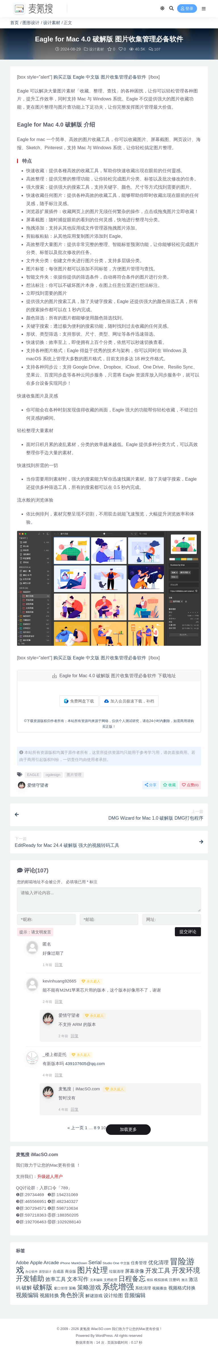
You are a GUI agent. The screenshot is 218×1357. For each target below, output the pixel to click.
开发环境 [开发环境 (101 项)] (186, 1270)
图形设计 (30, 22)
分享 (150, 784)
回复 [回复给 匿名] (59, 964)
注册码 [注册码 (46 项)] (174, 1279)
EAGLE (33, 774)
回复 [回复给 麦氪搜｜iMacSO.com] (75, 1109)
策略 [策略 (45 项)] (72, 1288)
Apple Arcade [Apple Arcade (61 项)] (44, 1262)
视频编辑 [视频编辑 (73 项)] (27, 1295)
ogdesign (53, 774)
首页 (14, 22)
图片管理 (74, 774)
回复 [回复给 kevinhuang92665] (59, 1001)
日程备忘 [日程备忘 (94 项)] (132, 1278)
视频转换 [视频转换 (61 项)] (49, 1295)
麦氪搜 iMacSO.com (96, 1329)
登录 (187, 9)
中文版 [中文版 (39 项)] (125, 1263)
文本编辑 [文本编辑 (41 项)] (96, 1279)
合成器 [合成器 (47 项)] (58, 1271)
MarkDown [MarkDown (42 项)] (79, 1263)
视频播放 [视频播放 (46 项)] (159, 1288)
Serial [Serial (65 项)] (94, 1262)
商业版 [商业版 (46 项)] (70, 1271)
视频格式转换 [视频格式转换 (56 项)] (182, 1287)
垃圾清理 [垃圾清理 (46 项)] (116, 1271)
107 (155, 49)
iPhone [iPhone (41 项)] (65, 1263)
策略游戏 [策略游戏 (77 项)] (89, 1287)
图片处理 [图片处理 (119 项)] (92, 1270)
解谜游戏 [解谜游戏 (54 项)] (93, 1295)
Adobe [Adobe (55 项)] (22, 1262)
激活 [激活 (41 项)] (184, 1279)
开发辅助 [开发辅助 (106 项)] (30, 1278)
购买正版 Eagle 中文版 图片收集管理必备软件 (100, 76)
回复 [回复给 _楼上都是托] (59, 1074)
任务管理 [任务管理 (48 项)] (139, 1263)
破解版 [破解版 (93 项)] (43, 1287)
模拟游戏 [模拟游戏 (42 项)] (161, 1279)
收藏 (169, 784)
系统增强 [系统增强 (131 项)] (118, 1286)
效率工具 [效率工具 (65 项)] (55, 1279)
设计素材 (51, 22)
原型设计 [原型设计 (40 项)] (45, 1271)
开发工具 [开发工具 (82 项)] (157, 1270)
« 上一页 (75, 1127)
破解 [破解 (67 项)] (27, 1287)
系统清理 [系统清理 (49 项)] (143, 1288)
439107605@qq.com (85, 1063)
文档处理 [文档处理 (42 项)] (110, 1279)
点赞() (190, 784)
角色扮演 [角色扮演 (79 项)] (72, 1294)
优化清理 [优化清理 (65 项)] (158, 1262)
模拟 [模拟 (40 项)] (150, 1279)
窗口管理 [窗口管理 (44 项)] (61, 1288)
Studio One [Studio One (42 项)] (111, 1263)
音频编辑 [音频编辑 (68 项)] (135, 1295)
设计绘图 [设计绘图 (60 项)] (113, 1295)
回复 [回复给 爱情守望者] (75, 1035)
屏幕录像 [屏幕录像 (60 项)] (134, 1271)
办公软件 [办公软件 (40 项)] (31, 1271)
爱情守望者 (33, 785)
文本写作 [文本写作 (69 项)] (78, 1279)
